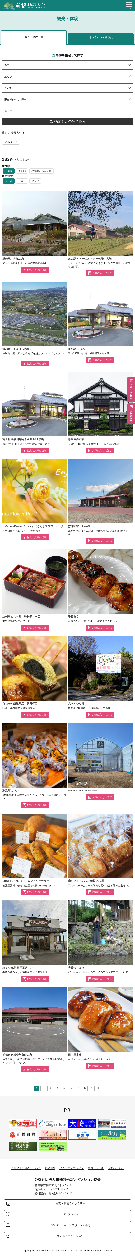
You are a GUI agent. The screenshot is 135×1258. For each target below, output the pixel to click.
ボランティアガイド (71, 1168)
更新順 (22, 170)
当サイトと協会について (26, 1168)
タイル (8, 180)
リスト (22, 180)
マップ (35, 180)
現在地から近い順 (41, 170)
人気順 (8, 170)
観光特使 (50, 1168)
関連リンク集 (96, 1168)
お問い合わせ (116, 1168)
